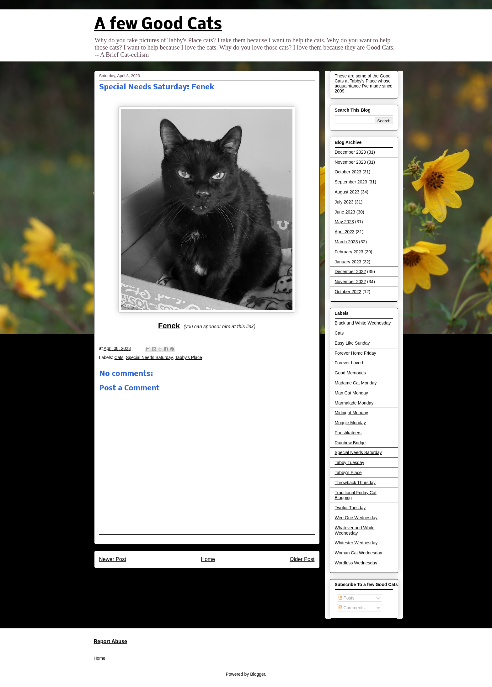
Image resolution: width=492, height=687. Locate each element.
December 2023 (350, 152)
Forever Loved (349, 362)
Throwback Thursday (355, 482)
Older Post (302, 559)
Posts (347, 597)
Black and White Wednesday (363, 322)
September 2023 (351, 181)
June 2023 (345, 211)
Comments (352, 607)
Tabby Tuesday (349, 462)
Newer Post (112, 559)
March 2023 (346, 241)
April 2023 (345, 231)
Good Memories (350, 372)
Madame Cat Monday (356, 382)
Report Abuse (110, 641)
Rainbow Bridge (350, 442)
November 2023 (350, 162)
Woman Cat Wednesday (358, 552)
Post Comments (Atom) (220, 576)
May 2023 (344, 221)
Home (208, 559)
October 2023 (348, 171)
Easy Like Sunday (352, 343)
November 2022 (350, 281)
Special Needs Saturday (149, 357)
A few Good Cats (158, 25)
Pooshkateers (348, 432)
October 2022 (348, 291)
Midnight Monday (351, 412)
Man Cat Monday (351, 392)
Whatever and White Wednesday (355, 530)
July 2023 (344, 201)
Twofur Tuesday (350, 507)
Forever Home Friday (355, 353)
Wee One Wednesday (356, 517)
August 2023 (347, 191)
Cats (119, 357)
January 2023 (348, 261)
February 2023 (349, 251)
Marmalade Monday (354, 402)
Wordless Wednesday (356, 562)
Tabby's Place (188, 357)
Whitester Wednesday (356, 542)
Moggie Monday (350, 422)
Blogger (257, 674)
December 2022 (350, 271)
